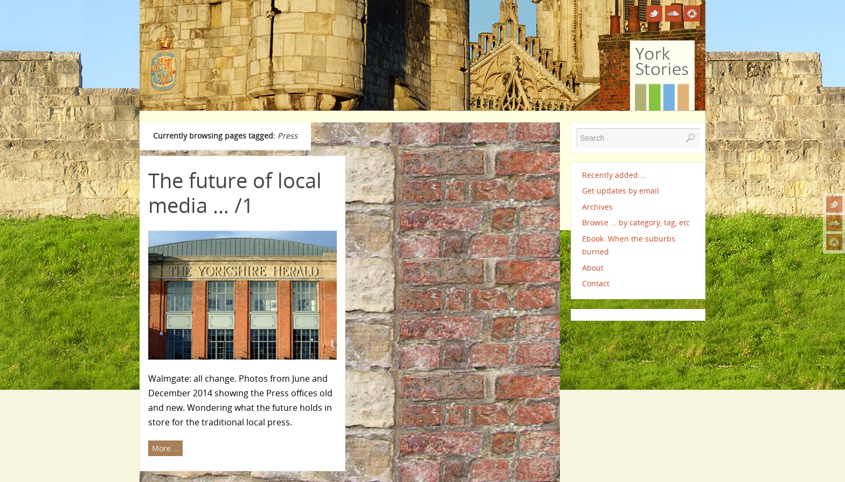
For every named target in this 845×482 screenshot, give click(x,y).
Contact (595, 283)
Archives (597, 207)
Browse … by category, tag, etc (636, 222)
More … (165, 448)
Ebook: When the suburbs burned (628, 245)
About (593, 268)
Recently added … (614, 175)
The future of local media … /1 (235, 192)
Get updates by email (620, 190)
